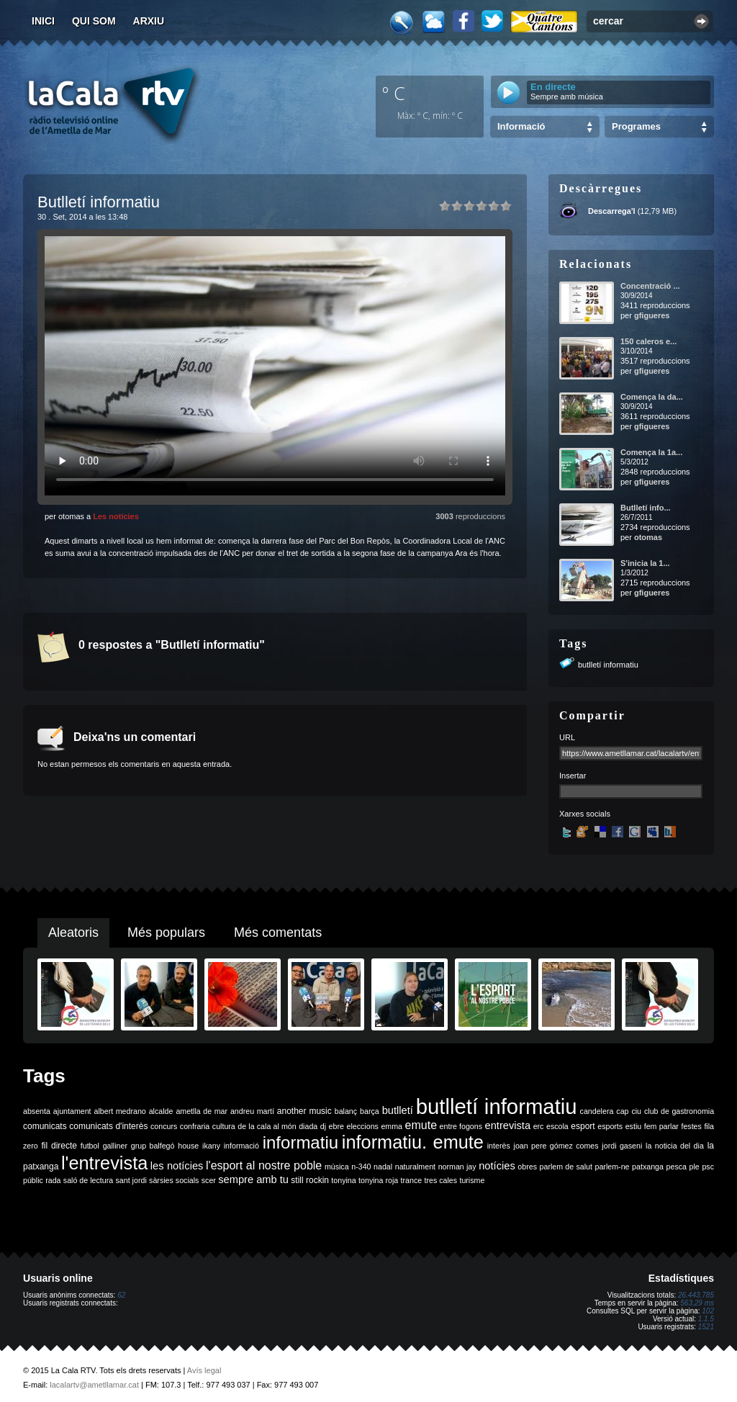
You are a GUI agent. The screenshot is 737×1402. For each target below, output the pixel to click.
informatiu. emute (413, 1142)
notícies (497, 1166)
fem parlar (661, 1126)
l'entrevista (104, 1163)
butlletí (397, 1110)
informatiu (300, 1142)
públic (33, 1180)
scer (209, 1180)
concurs (163, 1126)
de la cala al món (267, 1126)
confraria (194, 1126)
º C (393, 93)
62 (121, 1295)
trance (411, 1180)
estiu (633, 1126)
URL (567, 737)
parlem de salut (566, 1166)
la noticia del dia (675, 1145)
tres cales (440, 1180)
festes (691, 1126)
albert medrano (120, 1111)
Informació (521, 126)
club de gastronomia (679, 1111)
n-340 (361, 1166)
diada (308, 1126)
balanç (346, 1111)
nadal (383, 1166)
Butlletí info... (645, 507)
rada (52, 1180)
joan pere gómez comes (556, 1145)
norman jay (457, 1166)
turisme (471, 1180)
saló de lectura (88, 1180)
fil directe (59, 1146)
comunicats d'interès (108, 1126)
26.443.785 (696, 1295)
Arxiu (149, 21)
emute (421, 1125)
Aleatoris (73, 932)
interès (498, 1145)
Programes (636, 126)
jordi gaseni (622, 1145)
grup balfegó (153, 1145)
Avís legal (204, 1370)
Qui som (94, 21)
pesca (676, 1166)
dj (323, 1126)
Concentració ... (650, 286)
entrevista (508, 1125)
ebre (336, 1126)
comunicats (45, 1126)
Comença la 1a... (651, 452)
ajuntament (72, 1111)
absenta (36, 1111)
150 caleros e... (648, 341)
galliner (115, 1145)
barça (369, 1111)
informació (241, 1145)
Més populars (166, 932)
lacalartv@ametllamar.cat (94, 1384)
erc (538, 1126)
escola (557, 1126)
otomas (648, 537)
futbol (90, 1145)
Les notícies (116, 516)
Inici (43, 21)
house (188, 1145)
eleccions (362, 1126)
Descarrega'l (612, 211)
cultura (223, 1126)
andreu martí (252, 1111)
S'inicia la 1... (645, 563)
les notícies (177, 1166)
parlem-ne (612, 1166)
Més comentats (278, 932)
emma (391, 1126)
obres (527, 1166)
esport (582, 1126)
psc (708, 1166)
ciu (636, 1111)
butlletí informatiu (608, 664)
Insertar (572, 775)
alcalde (161, 1111)
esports (610, 1126)
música (337, 1166)
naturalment (415, 1166)
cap (622, 1111)
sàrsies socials (174, 1180)
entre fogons (461, 1126)
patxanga (648, 1166)
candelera (597, 1111)
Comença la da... (651, 396)
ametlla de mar (201, 1111)
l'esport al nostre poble (264, 1165)
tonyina (343, 1180)
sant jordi (131, 1180)
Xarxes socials (584, 813)
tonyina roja (378, 1180)
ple (694, 1166)
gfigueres (652, 315)
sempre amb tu (253, 1179)
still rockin (310, 1180)
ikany (211, 1145)
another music (304, 1111)
